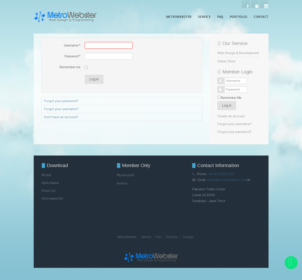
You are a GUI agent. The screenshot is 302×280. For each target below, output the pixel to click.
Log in (226, 105)
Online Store (226, 61)
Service (204, 16)
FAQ (220, 16)
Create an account (231, 116)
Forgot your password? (234, 132)
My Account (125, 175)
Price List (48, 191)
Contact (261, 16)
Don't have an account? (61, 117)
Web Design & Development (238, 53)
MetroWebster (179, 16)
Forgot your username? (234, 124)
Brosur (46, 175)
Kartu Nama (50, 183)
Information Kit (52, 198)
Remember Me (231, 97)
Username (72, 45)
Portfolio (238, 16)
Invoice (122, 183)
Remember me (70, 67)
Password (223, 87)
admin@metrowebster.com (227, 180)
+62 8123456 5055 (221, 174)
